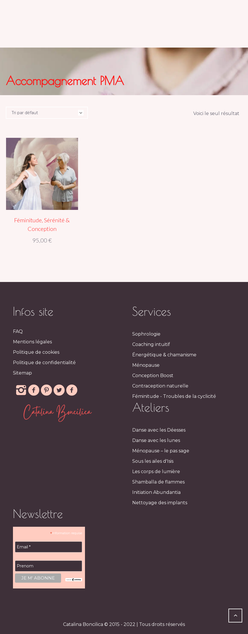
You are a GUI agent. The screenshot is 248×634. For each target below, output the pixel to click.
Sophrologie (146, 334)
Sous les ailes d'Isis (152, 461)
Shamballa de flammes (158, 482)
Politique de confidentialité (44, 362)
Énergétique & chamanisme (164, 355)
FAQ (18, 331)
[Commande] (47, 113)
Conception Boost (152, 375)
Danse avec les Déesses (158, 430)
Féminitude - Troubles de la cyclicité (174, 396)
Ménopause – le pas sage (160, 451)
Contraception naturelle (160, 386)
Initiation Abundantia (156, 492)
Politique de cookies (36, 352)
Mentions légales (32, 342)
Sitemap (22, 373)
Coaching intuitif (151, 344)
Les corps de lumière (156, 471)
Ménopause (146, 365)
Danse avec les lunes (156, 440)
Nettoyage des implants (159, 502)
